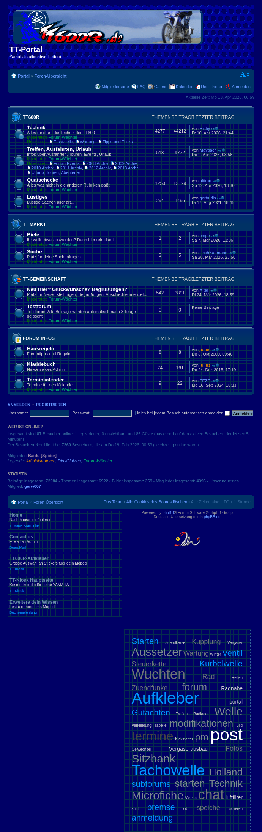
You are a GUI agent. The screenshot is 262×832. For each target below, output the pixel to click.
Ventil (232, 653)
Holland (226, 772)
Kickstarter (184, 739)
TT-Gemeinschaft (44, 279)
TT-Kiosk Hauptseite (64, 585)
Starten (145, 641)
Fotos (234, 748)
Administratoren (40, 461)
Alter (204, 290)
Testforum (39, 306)
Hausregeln (40, 348)
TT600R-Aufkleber (64, 563)
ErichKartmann (213, 252)
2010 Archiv (42, 168)
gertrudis (208, 198)
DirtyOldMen (69, 461)
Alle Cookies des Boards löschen (156, 502)
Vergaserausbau (188, 749)
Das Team (113, 502)
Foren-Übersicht (50, 76)
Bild (239, 725)
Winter (215, 654)
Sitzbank (153, 758)
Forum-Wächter (62, 137)
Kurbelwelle (221, 663)
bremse (161, 807)
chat (211, 794)
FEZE (205, 380)
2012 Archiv (99, 168)
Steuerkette (149, 664)
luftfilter (234, 797)
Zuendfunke (150, 688)
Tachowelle (168, 770)
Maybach (208, 150)
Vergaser (235, 643)
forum (194, 687)
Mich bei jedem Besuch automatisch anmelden (183, 413)
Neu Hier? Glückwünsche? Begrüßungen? (77, 289)
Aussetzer (157, 651)
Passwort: (81, 413)
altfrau (205, 181)
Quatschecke (42, 180)
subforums (151, 784)
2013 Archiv (128, 168)
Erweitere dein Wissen (64, 607)
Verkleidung (142, 725)
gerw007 (32, 486)
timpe (205, 235)
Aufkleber (165, 698)
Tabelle (161, 725)
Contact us (64, 541)
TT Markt (34, 224)
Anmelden (241, 86)
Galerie (160, 86)
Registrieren (212, 86)
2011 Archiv (71, 168)
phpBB (168, 513)
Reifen (237, 677)
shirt (135, 809)
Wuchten (158, 674)
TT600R (31, 117)
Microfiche (158, 795)
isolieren (236, 809)
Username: (18, 413)
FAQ (141, 86)
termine (153, 736)
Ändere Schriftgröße (245, 74)
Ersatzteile (63, 141)
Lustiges (37, 197)
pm (201, 737)
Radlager (201, 714)
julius (205, 349)
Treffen (182, 714)
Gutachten (151, 712)
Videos (190, 798)
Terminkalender (45, 380)
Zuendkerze (175, 643)
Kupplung (206, 641)
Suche (34, 252)
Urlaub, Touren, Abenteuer (56, 172)
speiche (208, 807)
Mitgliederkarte (115, 86)
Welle (229, 711)
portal (236, 702)
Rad (208, 676)
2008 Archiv (97, 163)
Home (64, 520)
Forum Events (66, 163)
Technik (36, 127)
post (226, 734)
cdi (185, 809)
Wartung (88, 141)
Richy (205, 128)
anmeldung (152, 818)
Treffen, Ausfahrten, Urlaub (59, 149)
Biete (33, 234)
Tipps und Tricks (118, 141)
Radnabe (232, 688)
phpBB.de (212, 517)
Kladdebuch (41, 364)
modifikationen (202, 723)
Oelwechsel (142, 749)
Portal (24, 76)
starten (190, 783)
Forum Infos (39, 338)
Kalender (184, 86)
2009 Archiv (126, 163)
